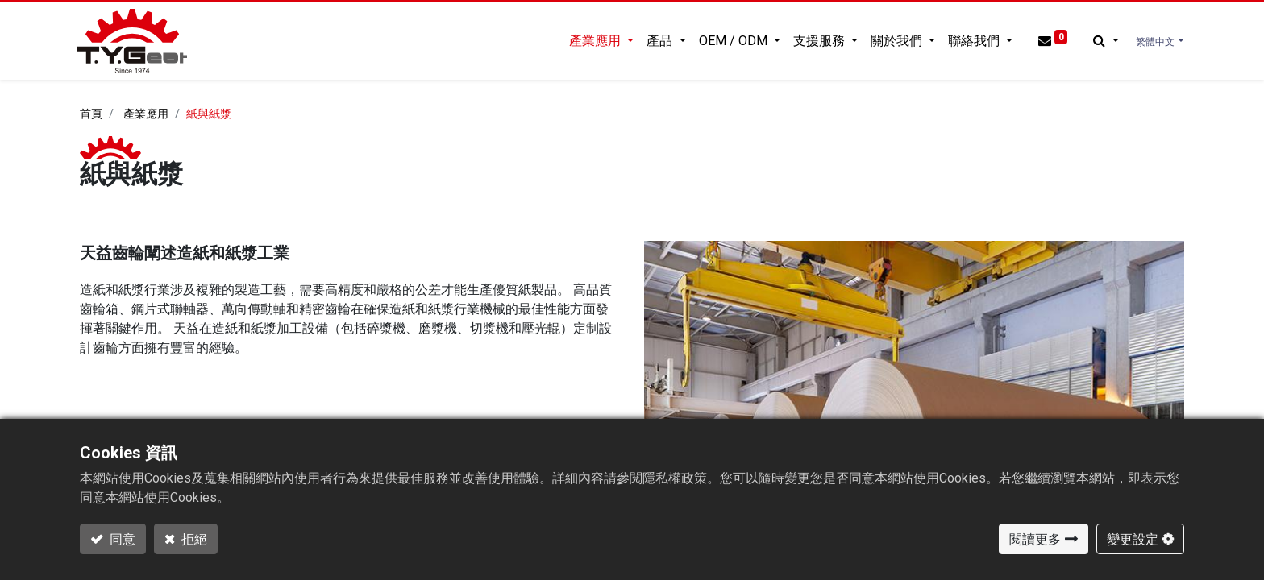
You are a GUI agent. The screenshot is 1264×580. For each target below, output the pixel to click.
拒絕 (193, 539)
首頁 (91, 114)
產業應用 (145, 114)
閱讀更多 (1035, 539)
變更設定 (1132, 539)
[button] (1103, 41)
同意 (121, 539)
